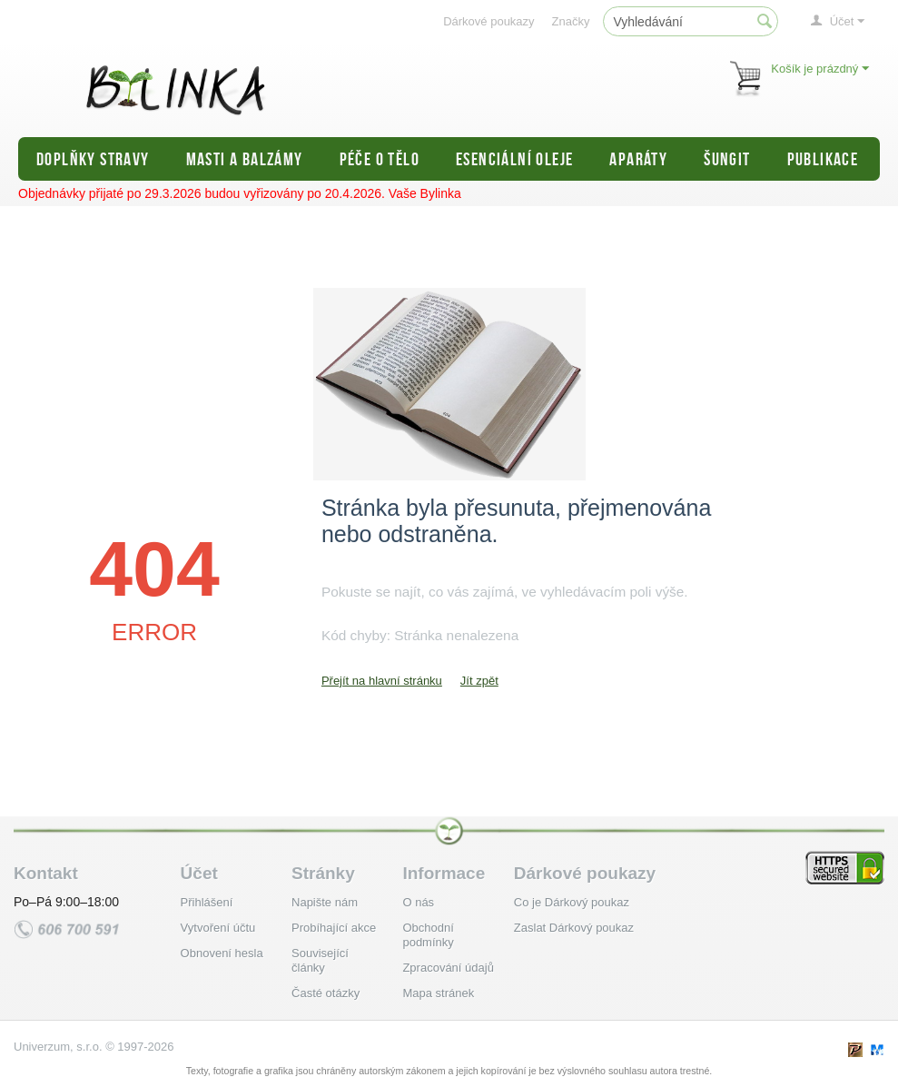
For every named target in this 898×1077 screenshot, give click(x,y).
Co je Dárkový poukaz (571, 902)
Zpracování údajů (447, 967)
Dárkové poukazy (488, 21)
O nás (418, 902)
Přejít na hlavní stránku (381, 680)
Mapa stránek (438, 993)
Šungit (727, 159)
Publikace (823, 159)
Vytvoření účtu (218, 927)
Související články (320, 960)
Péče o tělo (379, 159)
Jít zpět (479, 680)
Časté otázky (325, 993)
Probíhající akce (333, 927)
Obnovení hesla (222, 953)
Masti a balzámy (244, 159)
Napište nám (324, 902)
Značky (571, 21)
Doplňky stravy (93, 159)
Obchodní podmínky (427, 935)
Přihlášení (207, 902)
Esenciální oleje (514, 159)
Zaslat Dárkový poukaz (574, 927)
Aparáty (638, 159)
